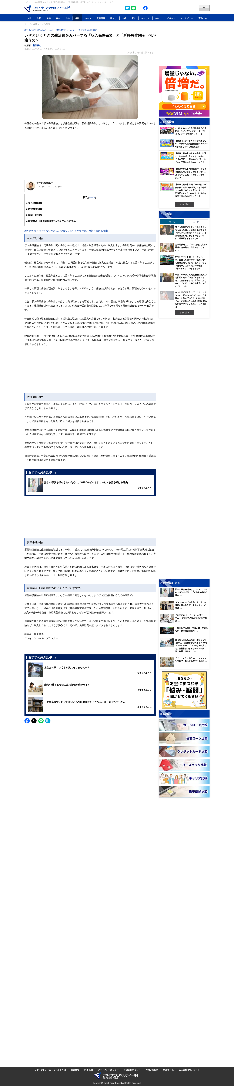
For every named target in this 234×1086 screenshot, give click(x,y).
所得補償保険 (34, 209)
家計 (134, 18)
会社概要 (75, 1070)
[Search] (177, 8)
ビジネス (171, 18)
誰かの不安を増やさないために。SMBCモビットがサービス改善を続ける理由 (60, 30)
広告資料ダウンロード (189, 1070)
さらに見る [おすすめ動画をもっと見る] (184, 204)
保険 (77, 18)
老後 (124, 18)
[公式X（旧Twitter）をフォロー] (139, 8)
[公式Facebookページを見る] (145, 8)
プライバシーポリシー (108, 1070)
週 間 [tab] (172, 221)
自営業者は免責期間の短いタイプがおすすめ (51, 221)
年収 (39, 18)
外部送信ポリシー (132, 1070)
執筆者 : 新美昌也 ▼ (45, 183)
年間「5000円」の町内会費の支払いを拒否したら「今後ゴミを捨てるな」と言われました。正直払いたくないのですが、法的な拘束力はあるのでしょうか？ (191, 280)
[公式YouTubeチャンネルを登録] (151, 8)
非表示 (92, 197)
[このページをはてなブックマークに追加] (127, 8)
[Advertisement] (90, 157)
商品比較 (202, 18)
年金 (68, 18)
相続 (48, 18)
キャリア (145, 18)
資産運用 (101, 18)
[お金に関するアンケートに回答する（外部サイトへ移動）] (184, 690)
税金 (58, 18)
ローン (88, 18)
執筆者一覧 (168, 1070)
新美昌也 (37, 45)
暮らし (113, 18)
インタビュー (186, 18)
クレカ (158, 18)
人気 (29, 18)
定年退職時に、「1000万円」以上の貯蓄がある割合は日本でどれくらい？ (191, 247)
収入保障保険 (34, 203)
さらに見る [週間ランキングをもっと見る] (184, 312)
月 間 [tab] (196, 221)
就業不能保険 (34, 215)
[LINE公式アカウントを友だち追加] (133, 8)
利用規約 (88, 1070)
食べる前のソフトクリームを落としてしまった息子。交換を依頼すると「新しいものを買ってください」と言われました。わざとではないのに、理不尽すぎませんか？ (190, 232)
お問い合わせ (152, 1070)
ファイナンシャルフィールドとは (50, 1070)
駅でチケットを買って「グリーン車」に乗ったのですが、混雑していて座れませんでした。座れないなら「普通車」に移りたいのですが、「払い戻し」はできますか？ (190, 262)
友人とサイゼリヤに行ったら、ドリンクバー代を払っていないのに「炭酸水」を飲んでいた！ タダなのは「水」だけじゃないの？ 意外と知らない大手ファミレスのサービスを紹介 (191, 299)
